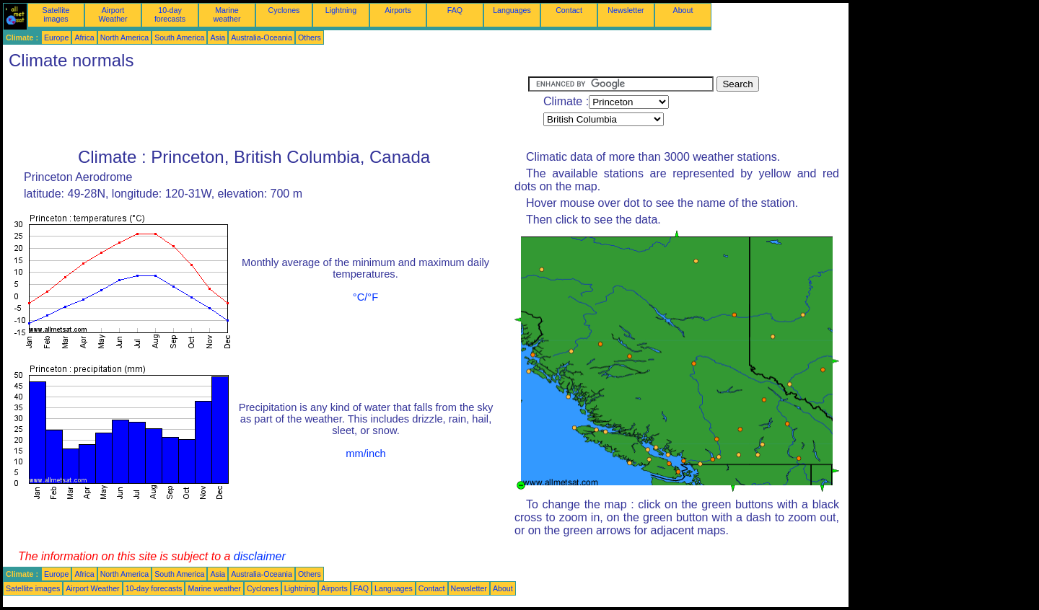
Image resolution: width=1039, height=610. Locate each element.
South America (179, 37)
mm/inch (365, 453)
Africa (84, 37)
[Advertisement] (265, 108)
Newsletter (626, 10)
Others (309, 37)
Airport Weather (112, 14)
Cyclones (284, 10)
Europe (56, 37)
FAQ (454, 10)
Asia (217, 37)
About (683, 10)
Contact (569, 10)
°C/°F (365, 297)
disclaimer (260, 556)
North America (124, 37)
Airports (398, 10)
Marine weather (227, 14)
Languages (512, 10)
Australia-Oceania (261, 37)
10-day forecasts (169, 14)
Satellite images (56, 14)
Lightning (340, 10)
